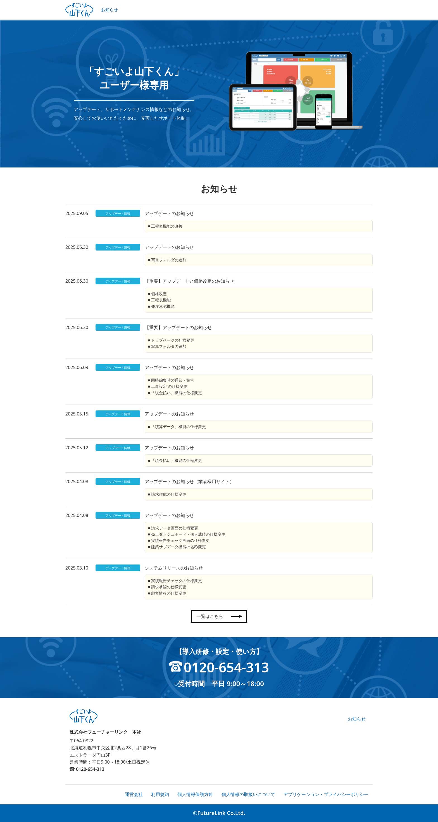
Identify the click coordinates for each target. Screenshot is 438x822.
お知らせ (109, 9)
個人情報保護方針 (195, 794)
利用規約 (160, 794)
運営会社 (134, 794)
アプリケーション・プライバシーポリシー (326, 794)
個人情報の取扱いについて (248, 794)
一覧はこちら (218, 616)
